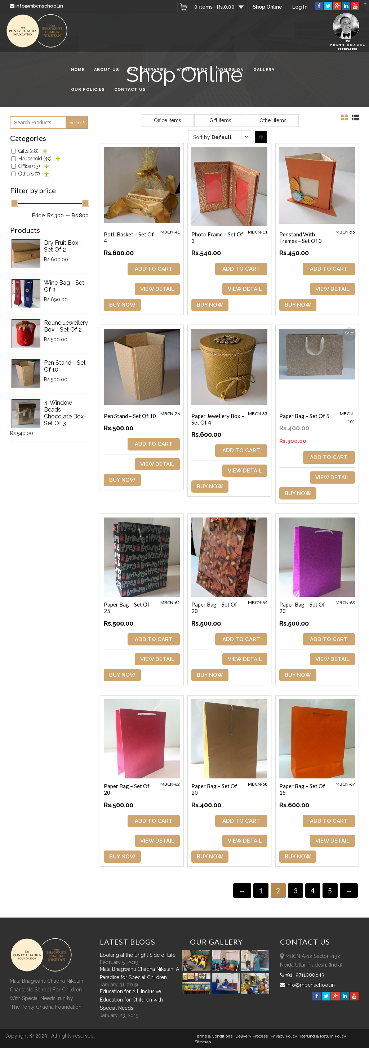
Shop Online (267, 7)
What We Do (192, 69)
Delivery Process (251, 1036)
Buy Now (122, 305)
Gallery (264, 69)
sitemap (203, 1041)
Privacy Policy (284, 1036)
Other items (272, 120)
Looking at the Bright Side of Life (137, 955)
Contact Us (130, 89)
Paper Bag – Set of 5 (304, 416)
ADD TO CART (154, 269)
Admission (230, 69)
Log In (299, 7)
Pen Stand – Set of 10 (130, 416)
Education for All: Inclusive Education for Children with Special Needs (131, 1000)
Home (78, 69)
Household (35, 158)
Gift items (220, 120)
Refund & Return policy (323, 1036)
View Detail (157, 289)
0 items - (214, 7)
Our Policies (88, 89)
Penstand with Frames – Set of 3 (300, 237)
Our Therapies (148, 69)
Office (29, 166)
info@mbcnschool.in (37, 6)
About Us (106, 69)
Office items (167, 120)
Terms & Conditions (213, 1036)
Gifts (28, 151)
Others (29, 174)
